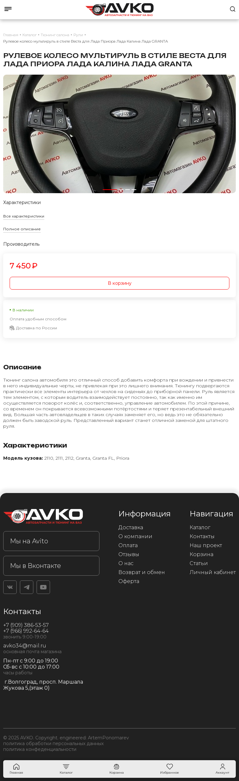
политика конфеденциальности (39, 749)
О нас (125, 563)
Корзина (201, 554)
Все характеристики (23, 216)
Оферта (128, 581)
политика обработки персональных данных (53, 743)
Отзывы (128, 554)
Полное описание (22, 228)
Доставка (130, 527)
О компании (135, 536)
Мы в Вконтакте (35, 566)
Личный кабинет (213, 572)
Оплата (128, 545)
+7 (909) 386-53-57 (26, 625)
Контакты (202, 536)
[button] (110, 189)
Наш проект (206, 545)
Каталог (200, 527)
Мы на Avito (29, 541)
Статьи (199, 563)
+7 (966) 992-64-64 (26, 631)
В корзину (120, 283)
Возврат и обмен (141, 572)
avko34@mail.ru (24, 646)
